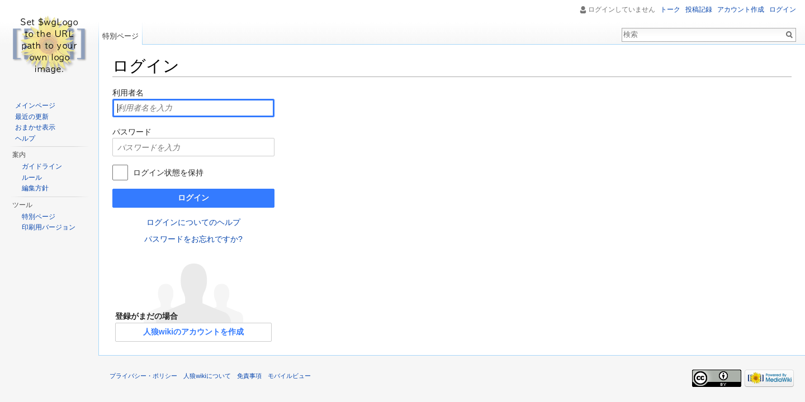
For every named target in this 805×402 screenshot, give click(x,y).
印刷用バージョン (48, 227)
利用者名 (128, 92)
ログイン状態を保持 (168, 172)
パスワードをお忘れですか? (193, 238)
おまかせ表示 (35, 127)
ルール (32, 177)
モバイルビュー (289, 375)
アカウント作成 (740, 9)
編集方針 (35, 188)
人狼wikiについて (207, 375)
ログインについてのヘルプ (193, 222)
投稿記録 (698, 9)
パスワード (131, 131)
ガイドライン (42, 166)
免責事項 (249, 375)
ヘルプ (25, 138)
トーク (670, 9)
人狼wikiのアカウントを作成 (193, 331)
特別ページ (120, 36)
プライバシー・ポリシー (143, 375)
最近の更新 (32, 117)
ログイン (193, 197)
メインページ (35, 105)
